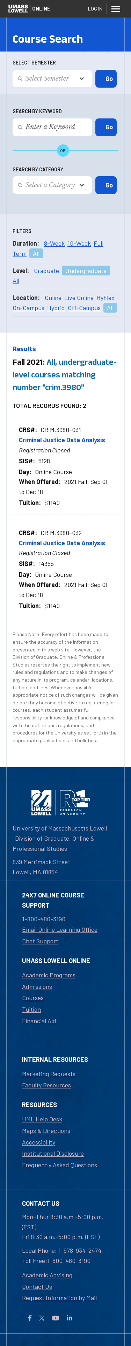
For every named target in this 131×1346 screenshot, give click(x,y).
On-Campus (28, 308)
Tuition (31, 1009)
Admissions (37, 986)
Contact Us (37, 1286)
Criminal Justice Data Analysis (62, 440)
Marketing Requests (48, 1074)
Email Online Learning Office (59, 929)
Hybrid (56, 308)
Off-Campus (84, 308)
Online (53, 297)
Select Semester (34, 63)
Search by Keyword (37, 111)
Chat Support (40, 941)
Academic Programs (48, 975)
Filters (22, 231)
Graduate (46, 270)
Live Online (79, 297)
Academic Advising (47, 1275)
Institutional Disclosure (53, 1153)
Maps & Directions (46, 1130)
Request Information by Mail (59, 1297)
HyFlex (105, 297)
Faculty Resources (46, 1085)
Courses (33, 998)
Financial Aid (39, 1021)
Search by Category (38, 169)
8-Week (54, 243)
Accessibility (38, 1142)
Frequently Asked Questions (59, 1165)
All (36, 253)
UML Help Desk (42, 1119)
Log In (95, 9)
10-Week (79, 243)
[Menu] (116, 8)
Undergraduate (86, 270)
